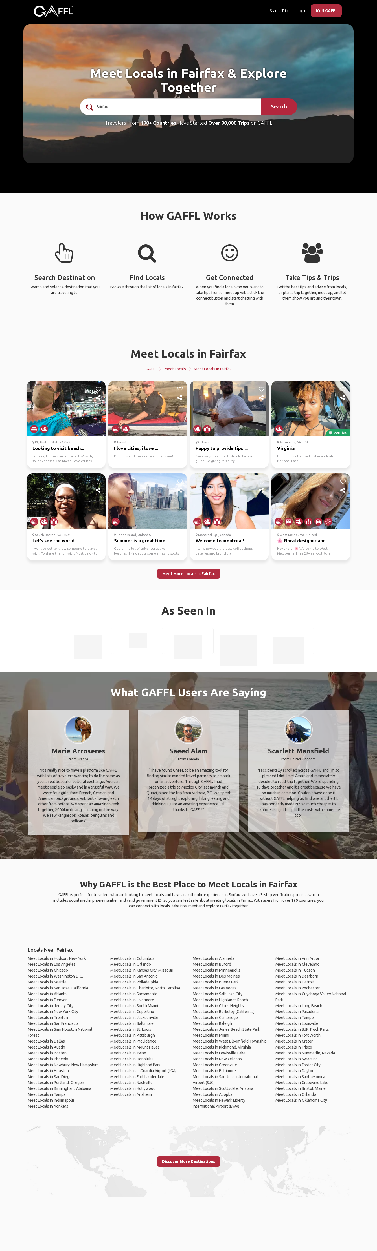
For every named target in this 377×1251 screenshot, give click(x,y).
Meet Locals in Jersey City (50, 1005)
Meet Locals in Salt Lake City (217, 994)
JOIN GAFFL (326, 10)
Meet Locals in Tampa (46, 1094)
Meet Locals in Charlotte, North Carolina (145, 988)
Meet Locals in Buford (212, 964)
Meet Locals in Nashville (131, 1082)
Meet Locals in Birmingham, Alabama (59, 1088)
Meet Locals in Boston (47, 1053)
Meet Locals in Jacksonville (134, 1017)
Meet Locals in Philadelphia (134, 982)
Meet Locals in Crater (294, 1041)
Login (301, 10)
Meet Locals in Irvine (128, 1053)
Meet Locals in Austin (46, 1047)
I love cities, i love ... (136, 448)
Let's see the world (53, 540)
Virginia (286, 448)
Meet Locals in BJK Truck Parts (302, 1029)
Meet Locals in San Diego (50, 1076)
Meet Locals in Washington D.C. (55, 976)
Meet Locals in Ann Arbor (297, 958)
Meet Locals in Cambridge (215, 1017)
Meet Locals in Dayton (294, 1071)
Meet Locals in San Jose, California (58, 988)
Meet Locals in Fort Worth (298, 1035)
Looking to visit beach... (58, 448)
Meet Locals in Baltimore (132, 1023)
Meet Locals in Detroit (294, 982)
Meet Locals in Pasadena (297, 1011)
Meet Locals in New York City (53, 1011)
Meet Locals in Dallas (46, 1041)
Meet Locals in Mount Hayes (135, 1047)
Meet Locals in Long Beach (298, 1005)
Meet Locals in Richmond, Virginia (222, 1047)
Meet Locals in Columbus (132, 958)
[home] (54, 11)
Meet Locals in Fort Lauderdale (137, 1076)
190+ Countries (158, 123)
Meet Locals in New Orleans (217, 1059)
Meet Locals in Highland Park (135, 1065)
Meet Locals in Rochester (297, 988)
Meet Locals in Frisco (293, 1047)
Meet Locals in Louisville (296, 1023)
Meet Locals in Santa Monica (300, 1076)
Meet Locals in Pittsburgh (132, 1035)
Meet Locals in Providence (133, 1041)
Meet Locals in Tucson (295, 970)
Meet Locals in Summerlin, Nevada (305, 1053)
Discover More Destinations (188, 1161)
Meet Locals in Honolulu (131, 1059)
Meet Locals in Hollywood (132, 1088)
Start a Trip (279, 10)
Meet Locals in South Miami (134, 1005)
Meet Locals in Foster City (298, 1065)
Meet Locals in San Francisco (53, 1023)
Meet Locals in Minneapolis (216, 970)
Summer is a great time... (141, 540)
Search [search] (279, 106)
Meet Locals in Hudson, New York (57, 958)
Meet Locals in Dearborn (296, 976)
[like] (98, 389)
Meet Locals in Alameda (213, 958)
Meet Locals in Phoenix (48, 1059)
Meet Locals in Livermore (132, 1000)
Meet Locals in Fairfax (188, 354)
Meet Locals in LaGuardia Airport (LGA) (143, 1071)
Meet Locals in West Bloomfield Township (230, 1041)
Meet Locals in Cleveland (297, 964)
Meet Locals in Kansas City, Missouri (141, 970)
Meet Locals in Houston (48, 1071)
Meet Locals (175, 369)
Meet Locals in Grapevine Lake (301, 1082)
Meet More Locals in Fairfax (188, 573)
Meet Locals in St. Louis (130, 1029)
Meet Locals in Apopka (212, 1094)
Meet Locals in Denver (47, 1000)
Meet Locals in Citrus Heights (218, 1005)
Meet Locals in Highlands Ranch (220, 1000)
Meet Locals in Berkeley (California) (224, 1011)
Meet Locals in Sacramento (133, 994)
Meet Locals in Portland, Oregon (56, 1082)
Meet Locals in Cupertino (132, 1011)
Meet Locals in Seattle (47, 982)
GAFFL (151, 369)
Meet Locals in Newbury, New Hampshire (63, 1065)
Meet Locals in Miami (211, 1035)
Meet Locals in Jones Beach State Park (226, 1029)
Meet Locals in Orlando (130, 964)
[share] (98, 397)
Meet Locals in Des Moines (216, 976)
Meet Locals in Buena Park (216, 982)
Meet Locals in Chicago (48, 970)
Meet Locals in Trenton (48, 1017)
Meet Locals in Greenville (215, 1065)
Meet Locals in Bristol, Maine (300, 1088)
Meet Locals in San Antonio (134, 976)
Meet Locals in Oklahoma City (301, 1100)
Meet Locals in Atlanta (47, 994)
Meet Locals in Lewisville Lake (219, 1053)
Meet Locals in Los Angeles (52, 964)
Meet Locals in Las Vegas (214, 988)
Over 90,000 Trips (229, 123)
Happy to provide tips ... (222, 448)
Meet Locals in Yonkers (48, 1106)
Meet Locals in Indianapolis (51, 1100)
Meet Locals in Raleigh (212, 1023)
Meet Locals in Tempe (294, 1017)
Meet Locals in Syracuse (296, 1059)
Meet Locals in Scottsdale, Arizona (223, 1088)
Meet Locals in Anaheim (131, 1094)
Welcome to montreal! (220, 540)
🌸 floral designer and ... (303, 540)
